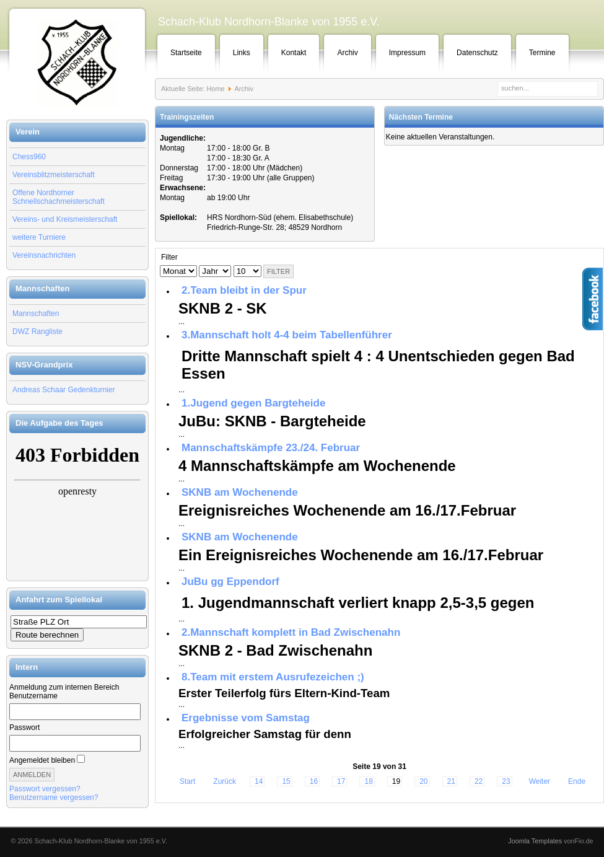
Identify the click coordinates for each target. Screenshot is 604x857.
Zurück (224, 781)
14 (259, 781)
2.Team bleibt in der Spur (244, 290)
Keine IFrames (77, 507)
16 (314, 781)
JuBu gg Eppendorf (230, 581)
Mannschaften (35, 313)
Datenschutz (477, 52)
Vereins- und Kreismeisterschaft (64, 219)
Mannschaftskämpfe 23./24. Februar (271, 448)
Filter (278, 271)
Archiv (347, 52)
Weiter (539, 781)
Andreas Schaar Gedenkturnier (63, 389)
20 (423, 781)
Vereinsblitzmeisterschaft (53, 174)
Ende (576, 781)
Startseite (186, 52)
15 (286, 781)
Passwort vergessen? (45, 788)
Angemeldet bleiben (42, 760)
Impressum (407, 52)
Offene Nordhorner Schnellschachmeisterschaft (58, 197)
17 (341, 781)
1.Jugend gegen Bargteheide (253, 403)
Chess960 (29, 156)
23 (506, 781)
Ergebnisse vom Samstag (246, 718)
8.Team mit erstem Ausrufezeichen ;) (273, 677)
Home (215, 88)
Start (187, 781)
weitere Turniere (39, 237)
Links (241, 52)
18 (368, 781)
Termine (542, 52)
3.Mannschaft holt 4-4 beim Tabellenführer (287, 335)
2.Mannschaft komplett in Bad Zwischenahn (291, 632)
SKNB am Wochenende (240, 492)
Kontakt (294, 52)
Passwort (24, 727)
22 (479, 781)
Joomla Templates (535, 841)
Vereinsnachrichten (44, 255)
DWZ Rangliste (37, 331)
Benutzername (33, 696)
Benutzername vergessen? (53, 797)
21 (451, 781)
